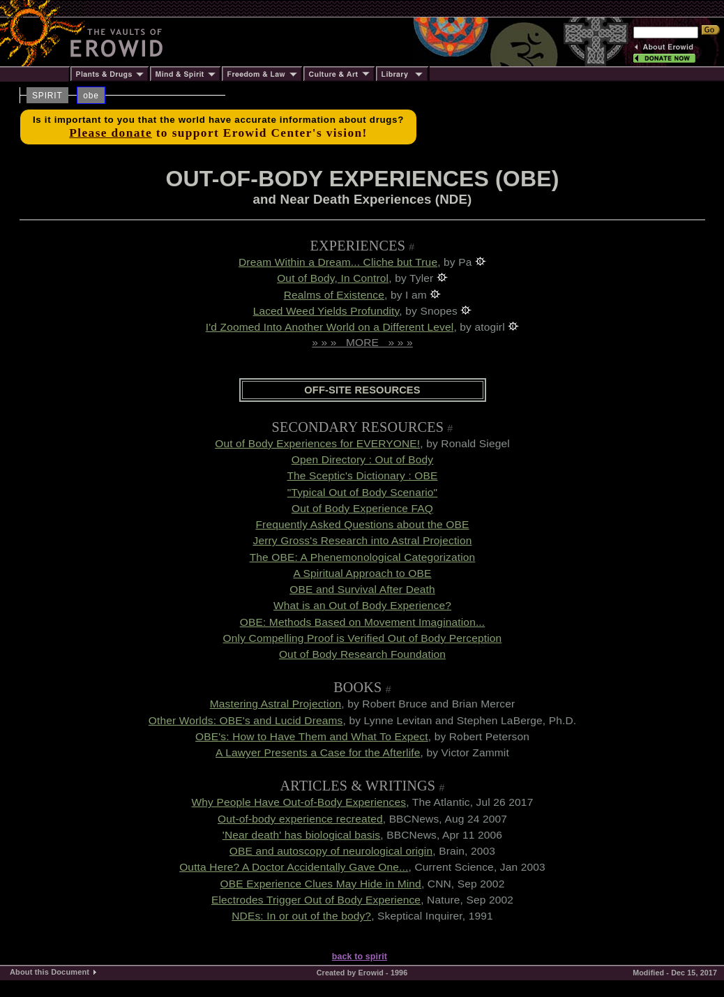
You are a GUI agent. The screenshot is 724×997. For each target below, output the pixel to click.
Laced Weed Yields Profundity (326, 311)
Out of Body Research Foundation (362, 654)
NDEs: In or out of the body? (301, 916)
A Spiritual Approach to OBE (362, 573)
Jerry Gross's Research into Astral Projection (362, 540)
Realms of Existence (334, 295)
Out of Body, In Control (333, 278)
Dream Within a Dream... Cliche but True (338, 262)
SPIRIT (47, 95)
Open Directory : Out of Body (362, 459)
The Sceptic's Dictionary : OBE (362, 475)
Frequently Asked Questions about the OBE (362, 524)
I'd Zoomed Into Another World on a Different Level (330, 327)
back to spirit (359, 956)
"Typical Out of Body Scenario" (362, 492)
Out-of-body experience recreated (300, 819)
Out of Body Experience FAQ (362, 508)
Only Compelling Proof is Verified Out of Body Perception (362, 638)
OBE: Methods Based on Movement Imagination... (362, 622)
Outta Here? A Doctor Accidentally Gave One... (293, 867)
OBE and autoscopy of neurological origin (330, 851)
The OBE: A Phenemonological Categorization (363, 557)
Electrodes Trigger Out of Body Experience (316, 900)
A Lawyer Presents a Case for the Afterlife (318, 752)
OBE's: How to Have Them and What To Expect (311, 736)
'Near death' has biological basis (301, 835)
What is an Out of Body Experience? (362, 605)
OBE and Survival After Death (362, 589)
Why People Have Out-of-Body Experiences (299, 802)
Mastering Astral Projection (276, 704)
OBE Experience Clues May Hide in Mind (320, 884)
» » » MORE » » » (362, 342)
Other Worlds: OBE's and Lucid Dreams (246, 720)
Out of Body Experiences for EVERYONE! (317, 443)
